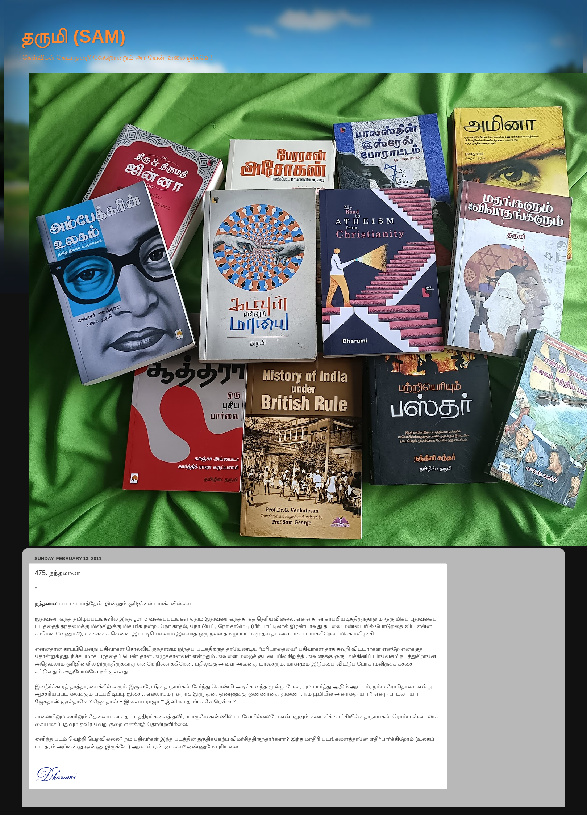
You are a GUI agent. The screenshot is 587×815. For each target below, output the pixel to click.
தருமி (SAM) (73, 36)
